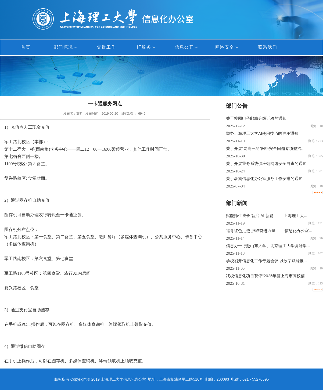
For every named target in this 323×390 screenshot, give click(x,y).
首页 (25, 47)
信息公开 (187, 47)
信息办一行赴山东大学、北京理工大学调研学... (268, 245)
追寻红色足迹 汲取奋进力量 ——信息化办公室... (269, 230)
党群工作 (106, 47)
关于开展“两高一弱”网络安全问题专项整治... (265, 148)
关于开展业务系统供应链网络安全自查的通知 (266, 163)
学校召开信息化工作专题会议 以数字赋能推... (266, 260)
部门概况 (66, 47)
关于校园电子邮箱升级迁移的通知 (256, 118)
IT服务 (147, 47)
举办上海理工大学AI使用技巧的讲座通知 (262, 133)
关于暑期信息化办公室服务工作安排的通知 (264, 178)
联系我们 (267, 47)
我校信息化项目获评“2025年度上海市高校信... (267, 275)
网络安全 (227, 47)
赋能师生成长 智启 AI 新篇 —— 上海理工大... (266, 215)
